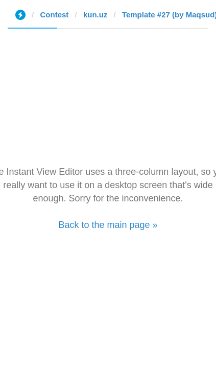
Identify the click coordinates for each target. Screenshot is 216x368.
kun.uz (95, 14)
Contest (54, 14)
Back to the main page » (107, 225)
